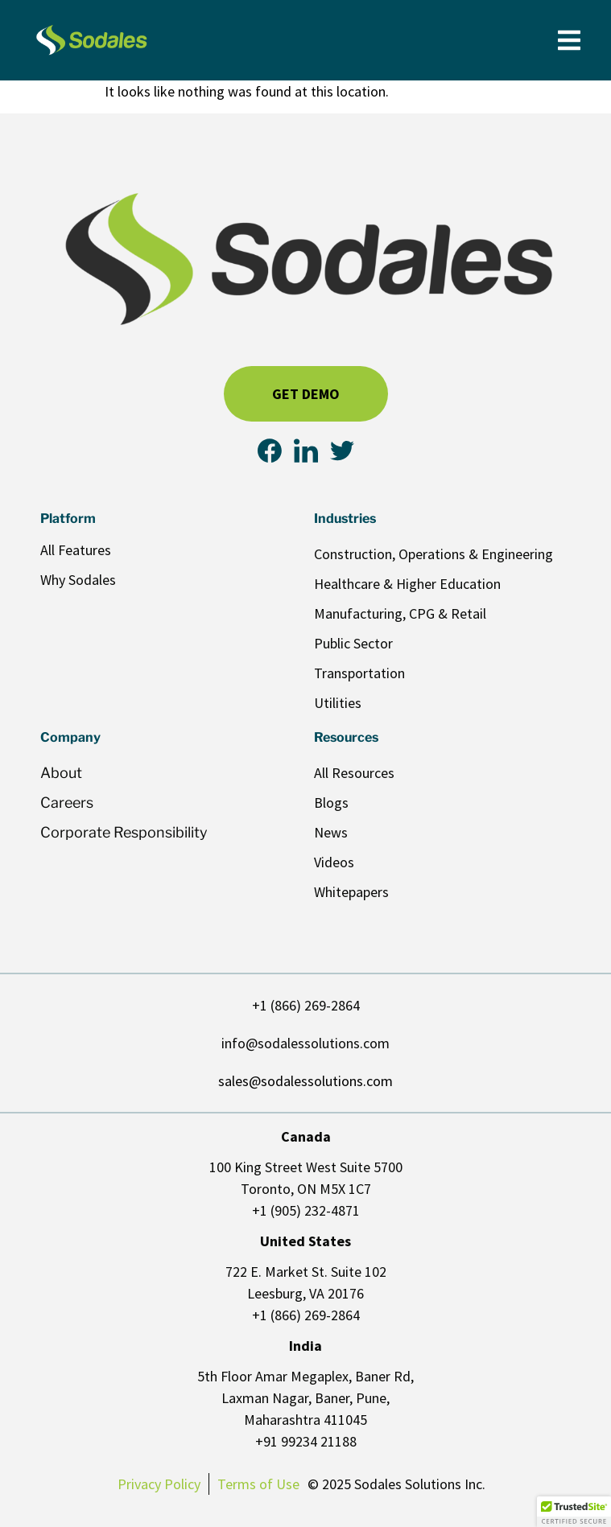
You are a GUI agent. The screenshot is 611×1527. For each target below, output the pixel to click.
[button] (574, 1511)
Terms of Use (258, 1484)
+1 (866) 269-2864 (306, 1005)
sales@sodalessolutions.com (305, 1081)
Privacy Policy (159, 1484)
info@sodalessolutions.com (305, 1043)
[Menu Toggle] (569, 40)
